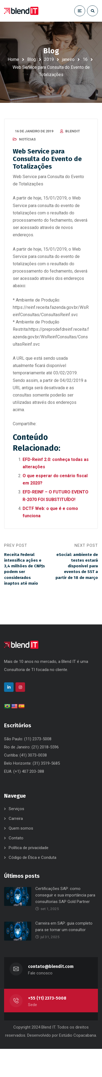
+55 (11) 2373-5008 (47, 998)
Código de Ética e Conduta (32, 857)
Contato (16, 838)
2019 (49, 59)
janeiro (68, 59)
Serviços (16, 808)
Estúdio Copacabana (77, 1035)
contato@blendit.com (50, 966)
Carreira (16, 818)
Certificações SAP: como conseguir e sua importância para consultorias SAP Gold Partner (65, 895)
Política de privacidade (28, 847)
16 (85, 59)
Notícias (27, 139)
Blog (31, 59)
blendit (72, 131)
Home (13, 59)
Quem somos (21, 828)
